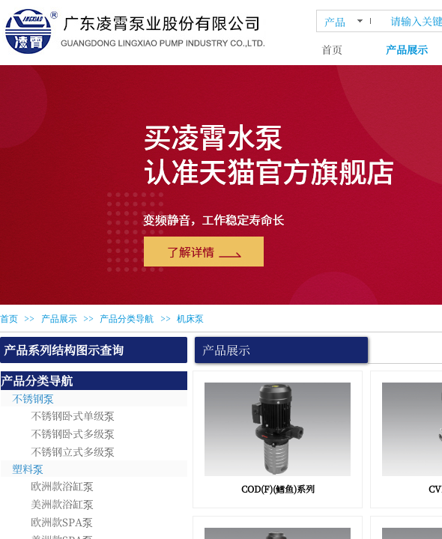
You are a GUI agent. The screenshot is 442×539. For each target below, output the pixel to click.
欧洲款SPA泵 (62, 521)
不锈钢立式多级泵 (73, 451)
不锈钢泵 (33, 398)
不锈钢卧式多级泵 (73, 433)
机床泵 (190, 319)
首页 (331, 49)
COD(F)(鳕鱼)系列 (278, 488)
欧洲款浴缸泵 (62, 485)
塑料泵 (27, 468)
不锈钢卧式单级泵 (73, 415)
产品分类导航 (127, 319)
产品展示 (59, 319)
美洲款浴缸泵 (62, 503)
